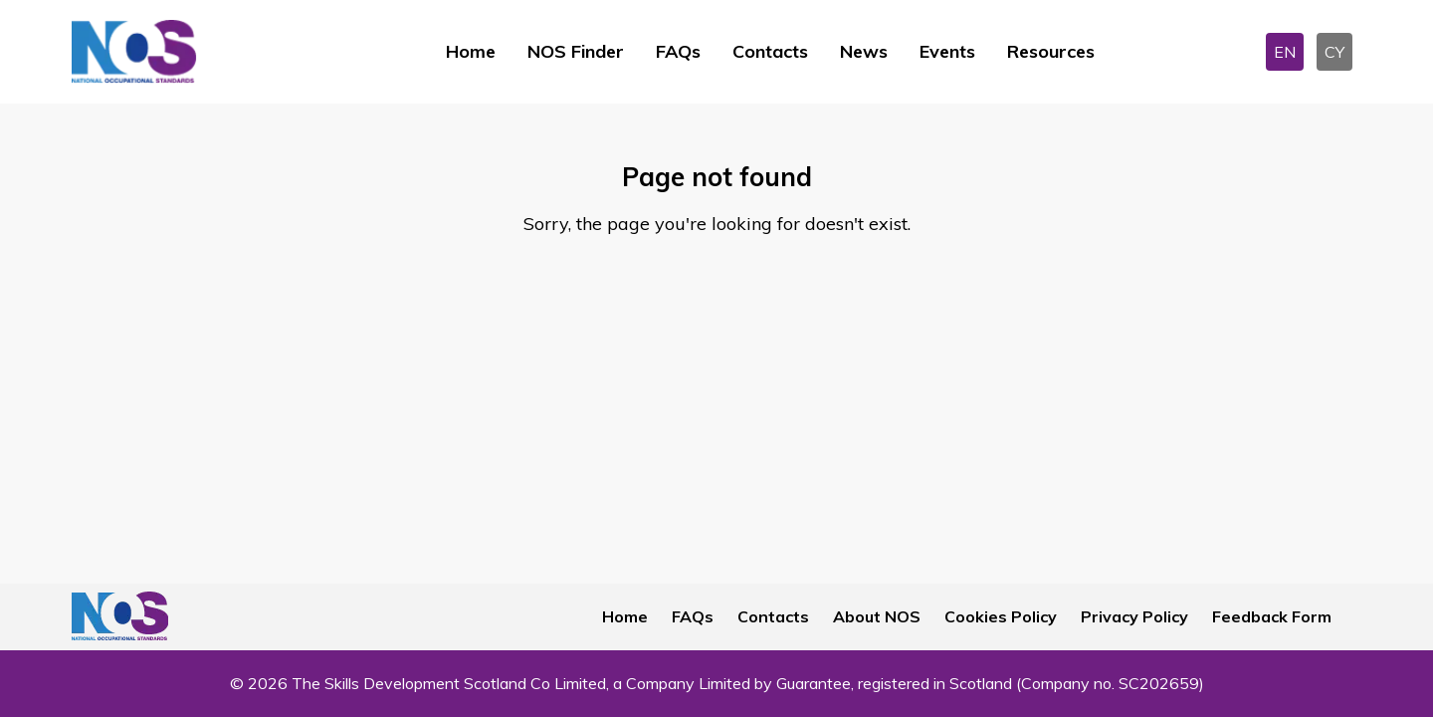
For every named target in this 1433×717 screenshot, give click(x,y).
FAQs (678, 51)
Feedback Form (1271, 616)
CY (1334, 52)
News (864, 51)
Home (471, 51)
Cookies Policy (1000, 616)
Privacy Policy (1134, 616)
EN (1285, 52)
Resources (1051, 51)
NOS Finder (575, 51)
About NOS (877, 616)
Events (947, 51)
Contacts (770, 51)
